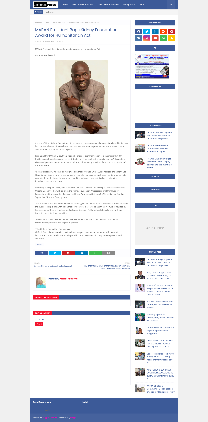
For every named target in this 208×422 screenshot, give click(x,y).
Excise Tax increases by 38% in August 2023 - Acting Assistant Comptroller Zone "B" (160, 358)
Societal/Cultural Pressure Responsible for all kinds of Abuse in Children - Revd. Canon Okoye (160, 290)
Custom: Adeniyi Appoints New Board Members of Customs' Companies (159, 135)
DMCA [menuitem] (141, 4)
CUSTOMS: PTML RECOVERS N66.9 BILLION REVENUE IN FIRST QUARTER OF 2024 (160, 343)
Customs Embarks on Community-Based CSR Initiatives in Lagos (158, 148)
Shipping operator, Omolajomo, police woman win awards (160, 317)
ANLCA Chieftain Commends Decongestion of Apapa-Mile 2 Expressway (161, 388)
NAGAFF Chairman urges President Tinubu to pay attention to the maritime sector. (159, 163)
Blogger (73, 418)
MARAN (44, 22)
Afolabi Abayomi (43, 41)
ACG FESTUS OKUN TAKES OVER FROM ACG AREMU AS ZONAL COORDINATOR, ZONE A (160, 374)
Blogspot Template (49, 418)
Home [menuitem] (65, 4)
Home (37, 22)
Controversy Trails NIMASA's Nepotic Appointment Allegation (160, 330)
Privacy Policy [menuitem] (129, 4)
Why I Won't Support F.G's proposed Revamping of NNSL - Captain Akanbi (159, 275)
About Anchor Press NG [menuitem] (82, 4)
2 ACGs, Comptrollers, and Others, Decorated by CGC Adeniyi (160, 304)
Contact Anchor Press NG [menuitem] (108, 4)
